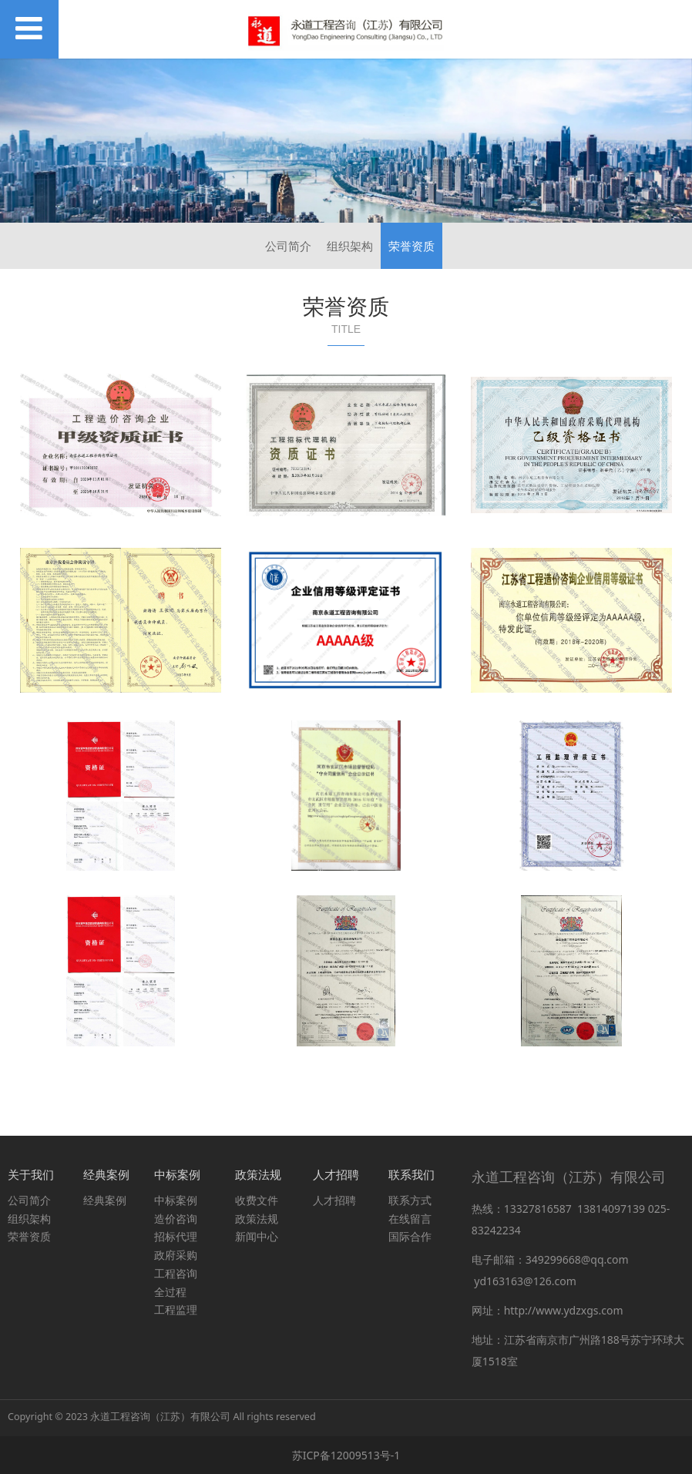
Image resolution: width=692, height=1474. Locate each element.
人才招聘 (334, 1200)
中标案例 (175, 1200)
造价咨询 (175, 1218)
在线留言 (410, 1218)
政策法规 (256, 1218)
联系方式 (410, 1200)
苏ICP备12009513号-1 (346, 1455)
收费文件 (256, 1200)
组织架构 (350, 246)
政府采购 (175, 1254)
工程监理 (175, 1309)
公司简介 (288, 246)
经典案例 (104, 1200)
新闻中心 (256, 1236)
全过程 (170, 1291)
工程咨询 (175, 1273)
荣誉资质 (411, 246)
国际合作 (410, 1236)
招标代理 (175, 1236)
